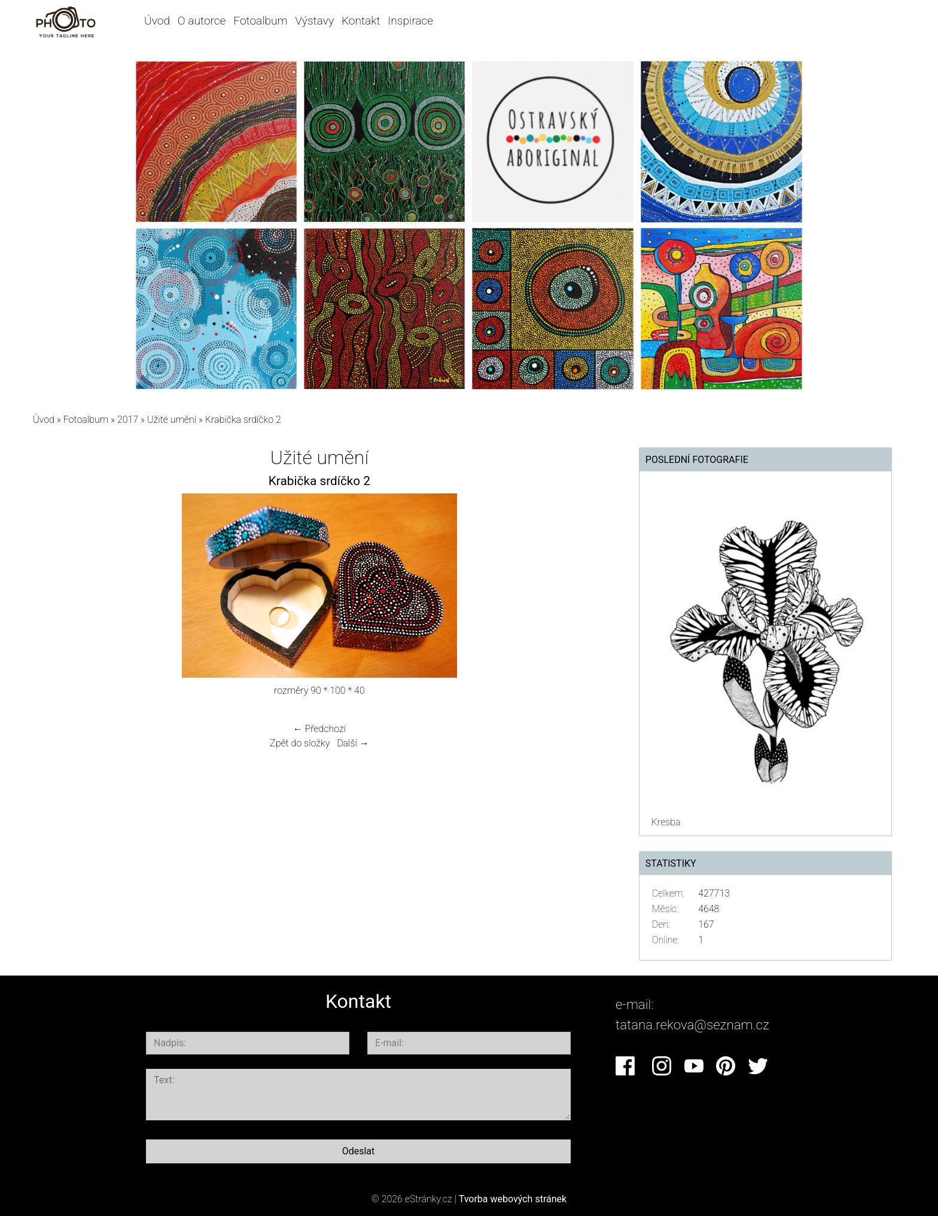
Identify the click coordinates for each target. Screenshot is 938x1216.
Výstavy (314, 21)
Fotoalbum (260, 21)
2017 (127, 419)
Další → (353, 743)
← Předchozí (319, 729)
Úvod (157, 21)
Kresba (666, 822)
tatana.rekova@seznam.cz (692, 1024)
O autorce (202, 21)
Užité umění (171, 419)
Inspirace (410, 21)
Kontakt (361, 21)
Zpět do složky (300, 743)
